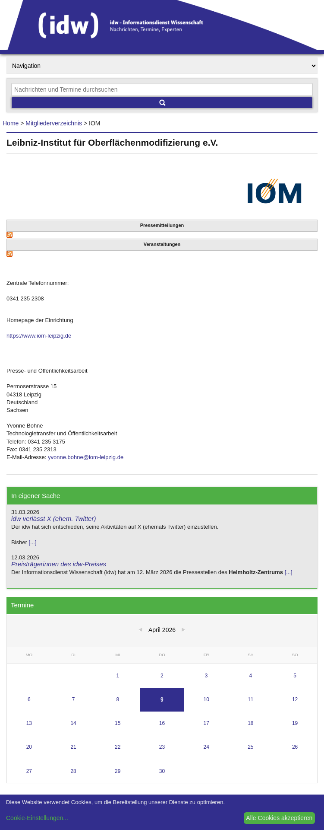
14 (73, 723)
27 (29, 771)
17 (206, 723)
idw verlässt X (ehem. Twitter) (53, 518)
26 (295, 747)
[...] (32, 542)
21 (73, 747)
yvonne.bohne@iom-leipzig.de (85, 457)
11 (250, 699)
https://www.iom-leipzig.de (38, 335)
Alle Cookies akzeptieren (279, 817)
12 (295, 699)
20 (29, 747)
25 (250, 747)
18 (250, 723)
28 (73, 771)
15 (117, 723)
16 (162, 723)
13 (29, 723)
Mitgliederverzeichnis (53, 123)
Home (11, 123)
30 (162, 771)
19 (295, 723)
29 (117, 771)
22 (117, 747)
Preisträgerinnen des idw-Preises (58, 564)
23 (162, 747)
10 (206, 699)
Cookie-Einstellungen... (37, 818)
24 (206, 747)
